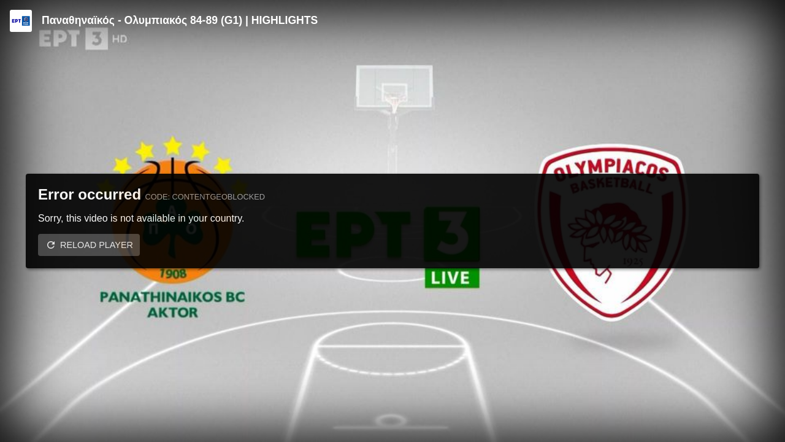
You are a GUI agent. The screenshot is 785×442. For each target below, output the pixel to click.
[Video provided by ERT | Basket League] (21, 21)
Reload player (96, 245)
